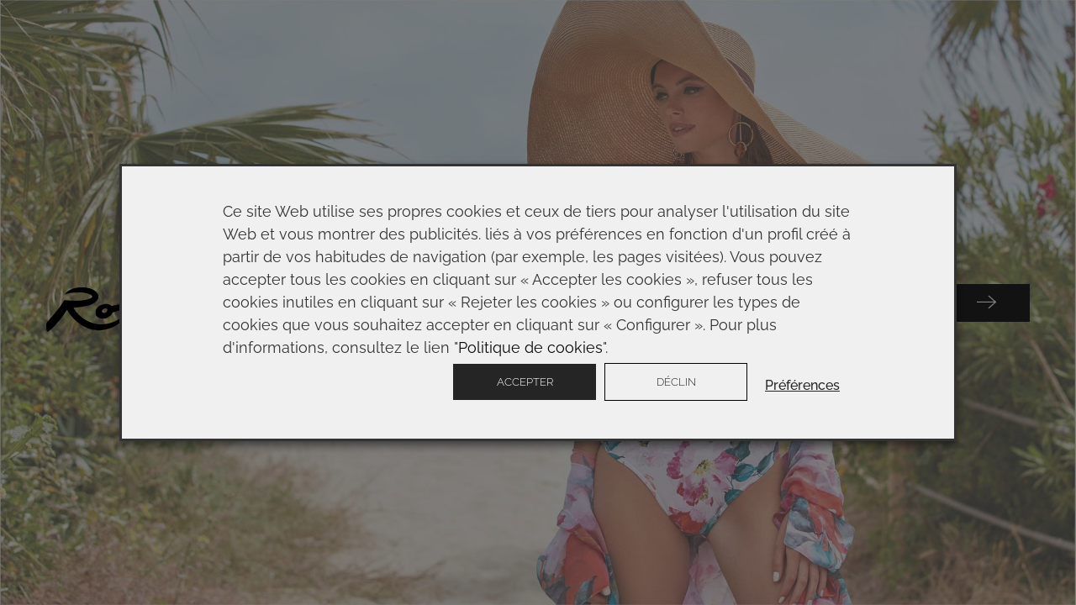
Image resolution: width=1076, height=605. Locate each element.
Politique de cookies (530, 347)
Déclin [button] (676, 382)
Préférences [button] (802, 385)
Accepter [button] (525, 382)
